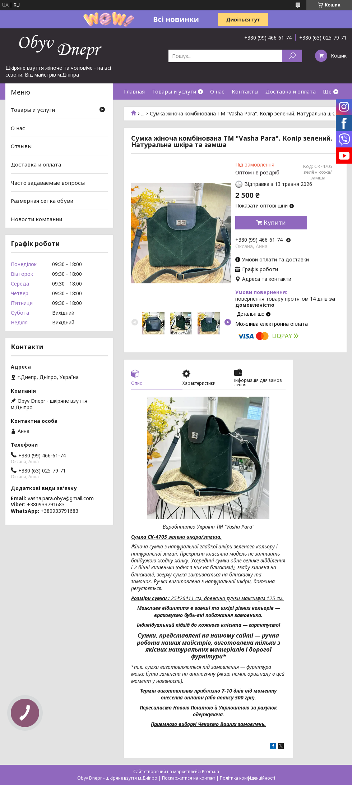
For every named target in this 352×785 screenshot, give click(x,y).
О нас (217, 91)
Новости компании (36, 219)
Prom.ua (210, 771)
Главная (134, 91)
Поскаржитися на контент (188, 778)
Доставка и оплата (290, 91)
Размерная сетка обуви (42, 200)
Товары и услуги (174, 91)
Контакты (245, 91)
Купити (275, 223)
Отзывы (21, 146)
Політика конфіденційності (247, 778)
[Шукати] (292, 56)
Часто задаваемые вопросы (48, 182)
